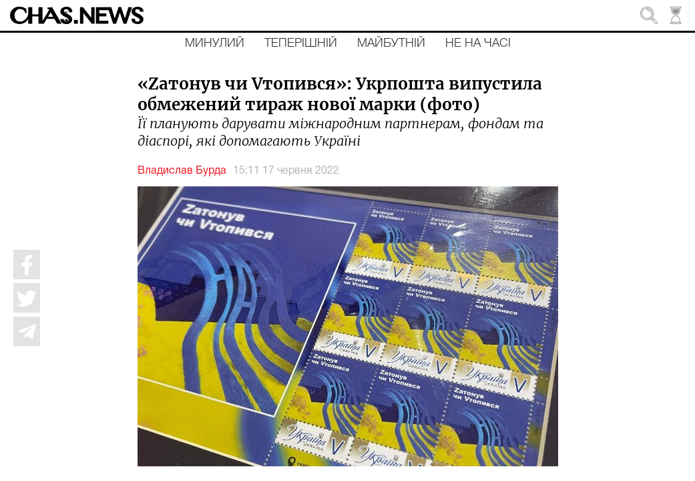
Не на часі (478, 43)
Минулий (214, 43)
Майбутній (391, 43)
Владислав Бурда (182, 171)
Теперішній (300, 43)
